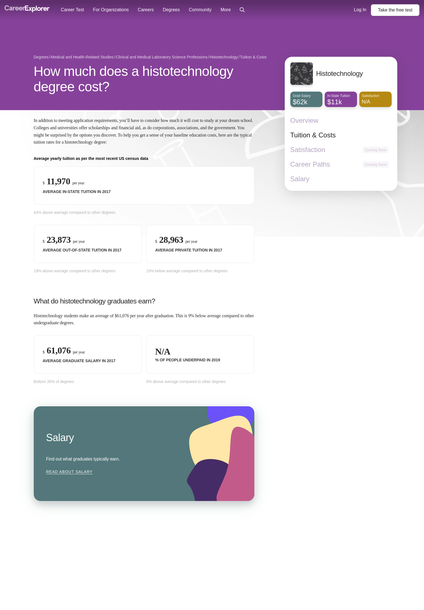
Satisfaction (307, 149)
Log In (360, 9)
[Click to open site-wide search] (242, 10)
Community (200, 9)
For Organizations (111, 9)
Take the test (395, 10)
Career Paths (310, 164)
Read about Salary (69, 472)
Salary (299, 179)
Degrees (171, 9)
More (226, 9)
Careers (146, 9)
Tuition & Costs (313, 135)
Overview (304, 120)
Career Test (72, 9)
